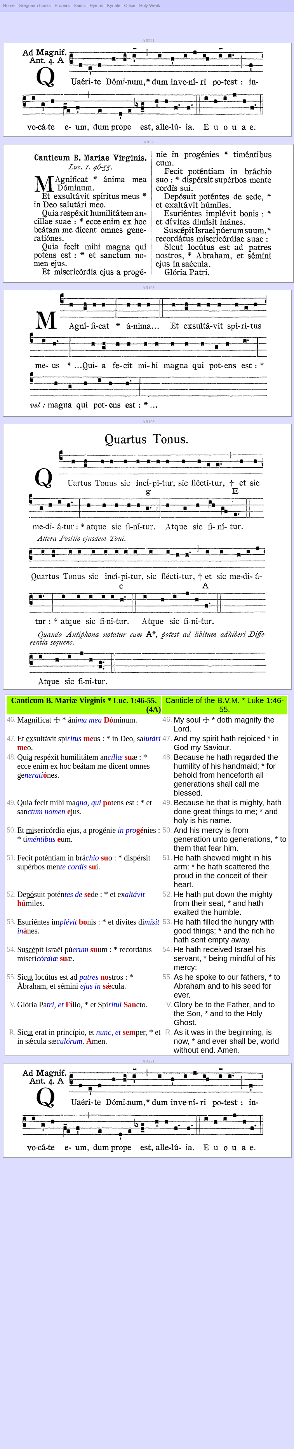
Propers (62, 5)
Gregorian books (35, 5)
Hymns (96, 5)
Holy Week (149, 5)
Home (9, 5)
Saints (80, 5)
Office (130, 5)
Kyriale (113, 5)
